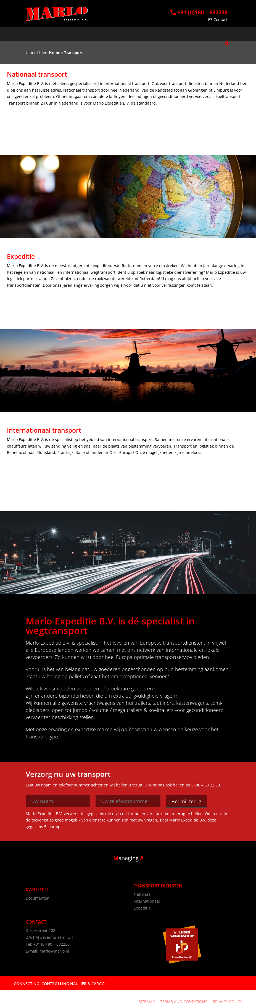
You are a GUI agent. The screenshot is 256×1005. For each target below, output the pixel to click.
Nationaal (143, 894)
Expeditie (142, 908)
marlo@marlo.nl (54, 951)
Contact (218, 19)
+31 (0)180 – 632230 (199, 12)
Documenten (37, 898)
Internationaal (147, 901)
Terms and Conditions (183, 1001)
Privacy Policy (227, 1001)
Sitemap (147, 1001)
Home (54, 52)
